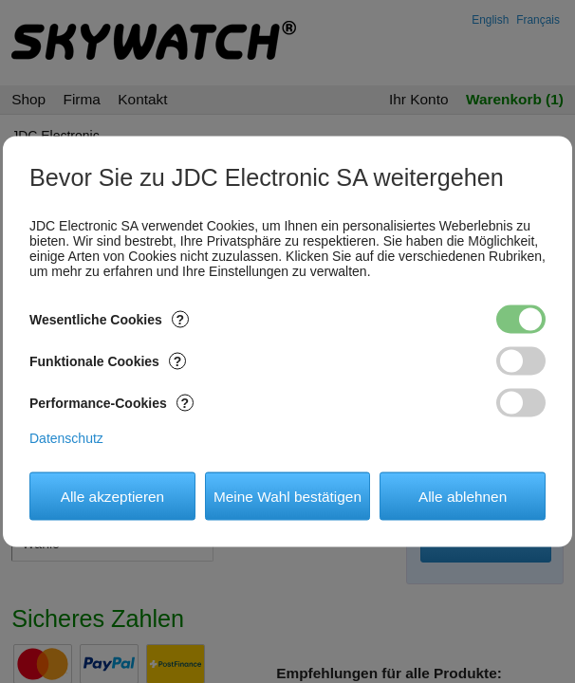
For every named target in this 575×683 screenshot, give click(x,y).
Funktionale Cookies (107, 361)
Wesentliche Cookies (109, 319)
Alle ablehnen (462, 496)
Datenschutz (66, 438)
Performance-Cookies (111, 403)
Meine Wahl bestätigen (287, 496)
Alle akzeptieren (113, 496)
